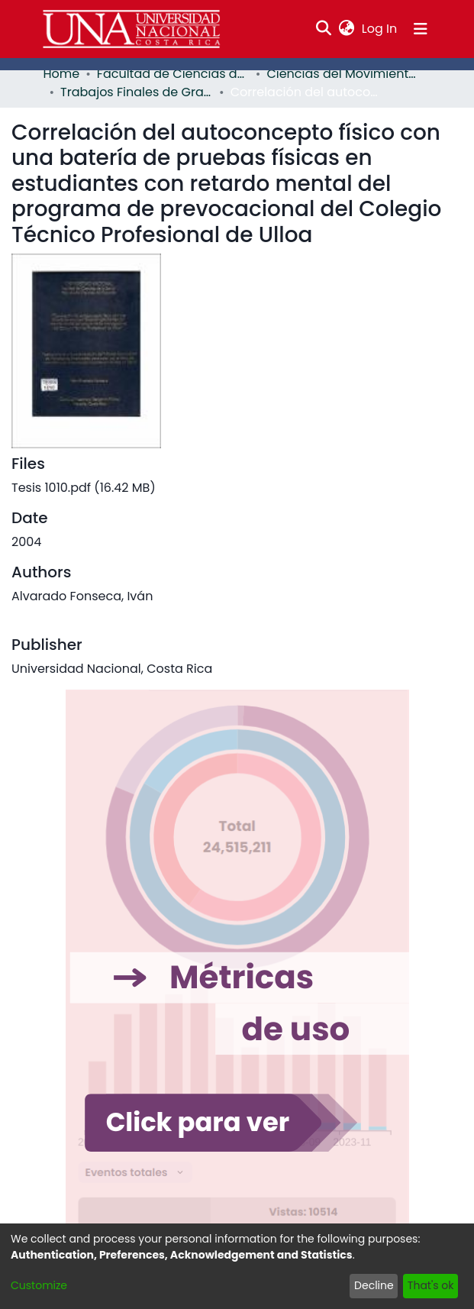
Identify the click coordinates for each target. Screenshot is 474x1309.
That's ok (431, 1285)
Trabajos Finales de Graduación (136, 92)
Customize (39, 1285)
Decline (374, 1285)
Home (62, 73)
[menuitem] (346, 29)
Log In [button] (380, 28)
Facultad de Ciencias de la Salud (173, 73)
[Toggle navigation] (420, 29)
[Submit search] (323, 29)
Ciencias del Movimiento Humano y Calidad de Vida (342, 73)
